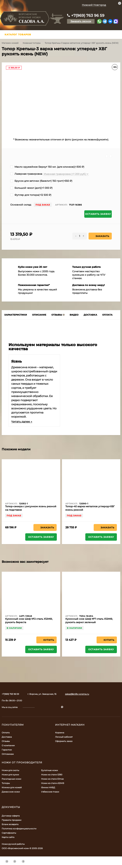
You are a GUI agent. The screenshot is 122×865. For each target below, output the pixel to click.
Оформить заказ (63, 741)
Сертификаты (9, 833)
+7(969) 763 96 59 (87, 15)
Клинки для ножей (12, 787)
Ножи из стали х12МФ (52, 783)
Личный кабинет (64, 737)
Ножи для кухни (10, 774)
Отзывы (6, 741)
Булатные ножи (49, 770)
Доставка (7, 737)
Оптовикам (8, 754)
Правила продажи (11, 820)
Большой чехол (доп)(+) (31, 187)
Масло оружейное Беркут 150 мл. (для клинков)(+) (47, 166)
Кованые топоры (31, 43)
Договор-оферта (11, 815)
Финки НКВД (48, 787)
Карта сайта (8, 837)
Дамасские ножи (11, 791)
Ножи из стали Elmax (52, 779)
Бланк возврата (10, 824)
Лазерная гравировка (26, 173)
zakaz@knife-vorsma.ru (77, 694)
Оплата (6, 732)
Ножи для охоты (10, 770)
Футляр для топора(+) (30, 194)
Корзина (59, 732)
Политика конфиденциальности (19, 828)
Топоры (6, 783)
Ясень (16, 361)
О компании (8, 745)
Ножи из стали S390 (51, 774)
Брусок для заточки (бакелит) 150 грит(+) (41, 180)
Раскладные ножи (11, 779)
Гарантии (7, 749)
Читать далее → (21, 421)
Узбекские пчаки (50, 791)
